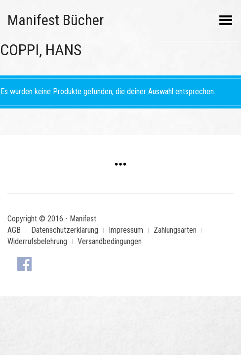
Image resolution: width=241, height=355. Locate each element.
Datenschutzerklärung (64, 230)
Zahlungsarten (175, 230)
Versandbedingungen (110, 241)
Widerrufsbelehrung (37, 241)
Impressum (126, 230)
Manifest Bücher (55, 20)
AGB (14, 230)
